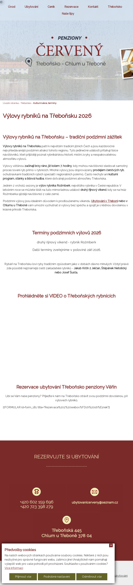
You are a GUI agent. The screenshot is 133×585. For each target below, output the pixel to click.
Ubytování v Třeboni (104, 201)
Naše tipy (68, 13)
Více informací (14, 568)
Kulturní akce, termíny (44, 103)
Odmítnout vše (92, 576)
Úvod (11, 6)
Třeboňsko (115, 6)
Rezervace (71, 6)
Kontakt (93, 6)
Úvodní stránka (11, 103)
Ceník (51, 6)
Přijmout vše (23, 576)
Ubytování (31, 6)
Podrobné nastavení (57, 576)
